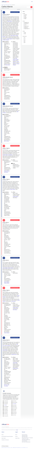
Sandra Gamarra (6, 332)
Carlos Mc (5, 405)
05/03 (26, 436)
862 (24, 41)
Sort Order (18, 9)
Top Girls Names (24, 440)
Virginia (25, 18)
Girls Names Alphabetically (26, 439)
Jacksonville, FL (26, 23)
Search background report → (15, 12)
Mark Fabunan (13, 35)
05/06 (26, 435)
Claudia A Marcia (5, 154)
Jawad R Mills (15, 362)
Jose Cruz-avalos (7, 345)
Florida (25, 16)
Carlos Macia (13, 403)
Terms (16, 434)
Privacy (16, 436)
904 (24, 42)
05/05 (22, 436)
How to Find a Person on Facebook (27, 437)
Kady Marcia (10, 154)
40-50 (25, 32)
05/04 (24, 436)
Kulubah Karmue (14, 354)
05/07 (24, 435)
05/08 (22, 435)
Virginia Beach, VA (26, 28)
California (25, 14)
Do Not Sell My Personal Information (7, 436)
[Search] (26, 7)
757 (24, 37)
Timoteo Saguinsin (10, 38)
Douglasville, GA (26, 22)
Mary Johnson (10, 21)
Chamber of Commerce (5, 439)
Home (2, 434)
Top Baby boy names (25, 438)
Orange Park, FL (26, 26)
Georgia (25, 17)
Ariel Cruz (5, 384)
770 (24, 38)
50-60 (25, 33)
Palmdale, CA (26, 27)
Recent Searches (24, 434)
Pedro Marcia (13, 301)
